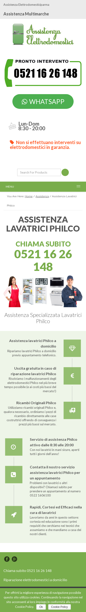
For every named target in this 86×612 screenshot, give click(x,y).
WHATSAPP (43, 101)
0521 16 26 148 (43, 260)
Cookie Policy (59, 607)
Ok (41, 607)
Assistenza (42, 196)
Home (29, 196)
